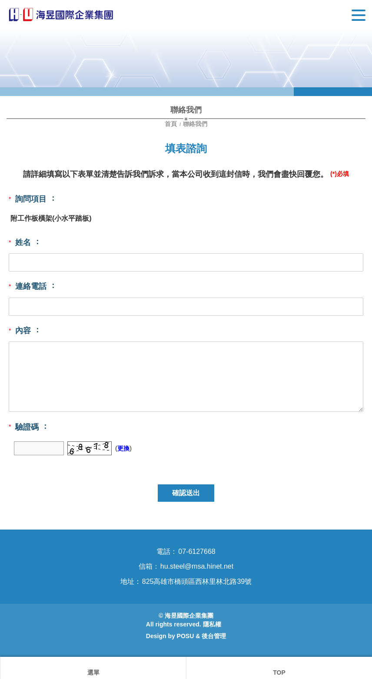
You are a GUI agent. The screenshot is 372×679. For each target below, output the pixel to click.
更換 (123, 448)
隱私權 (212, 624)
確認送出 (186, 493)
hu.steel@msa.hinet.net (196, 566)
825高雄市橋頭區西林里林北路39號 (197, 581)
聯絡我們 (195, 123)
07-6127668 (196, 551)
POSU (185, 636)
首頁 (172, 123)
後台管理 (214, 636)
